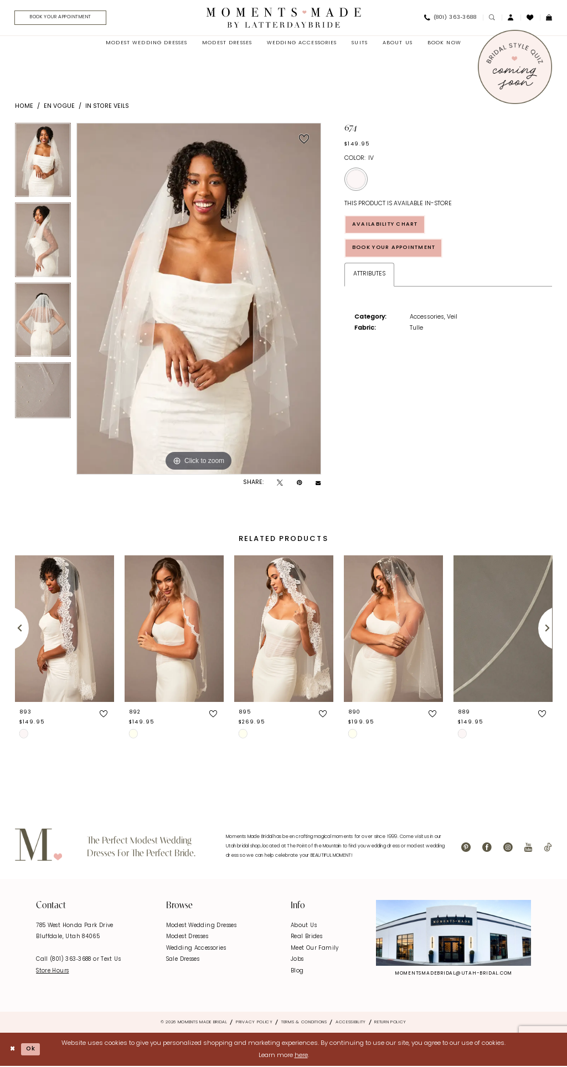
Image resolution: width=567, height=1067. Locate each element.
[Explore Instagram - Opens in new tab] (453, 933)
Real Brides (306, 937)
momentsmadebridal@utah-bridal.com (453, 974)
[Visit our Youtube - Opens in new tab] (528, 848)
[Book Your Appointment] (63, 18)
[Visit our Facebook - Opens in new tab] (487, 848)
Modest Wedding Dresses (201, 926)
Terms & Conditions (304, 1023)
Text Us (111, 959)
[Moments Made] (284, 18)
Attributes (369, 277)
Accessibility (351, 1023)
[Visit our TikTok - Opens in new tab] (547, 848)
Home (24, 107)
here (301, 1056)
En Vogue (59, 107)
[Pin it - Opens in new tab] (299, 484)
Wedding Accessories (196, 948)
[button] (511, 18)
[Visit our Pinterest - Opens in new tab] (466, 848)
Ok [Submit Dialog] (32, 1049)
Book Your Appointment (398, 250)
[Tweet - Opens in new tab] (280, 484)
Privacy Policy (254, 1023)
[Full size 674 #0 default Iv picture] (199, 299)
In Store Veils (107, 107)
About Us (304, 926)
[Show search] (492, 18)
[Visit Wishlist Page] (530, 17)
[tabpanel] (43, 163)
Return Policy (390, 1023)
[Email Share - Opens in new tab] (318, 483)
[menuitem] (60, 18)
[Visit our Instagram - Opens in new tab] (508, 848)
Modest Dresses (187, 937)
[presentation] (64, 629)
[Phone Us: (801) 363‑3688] (450, 18)
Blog (297, 971)
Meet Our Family (315, 948)
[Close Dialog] (12, 1050)
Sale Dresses (183, 959)
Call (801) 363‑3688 (64, 959)
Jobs (297, 959)
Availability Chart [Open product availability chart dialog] (388, 225)
